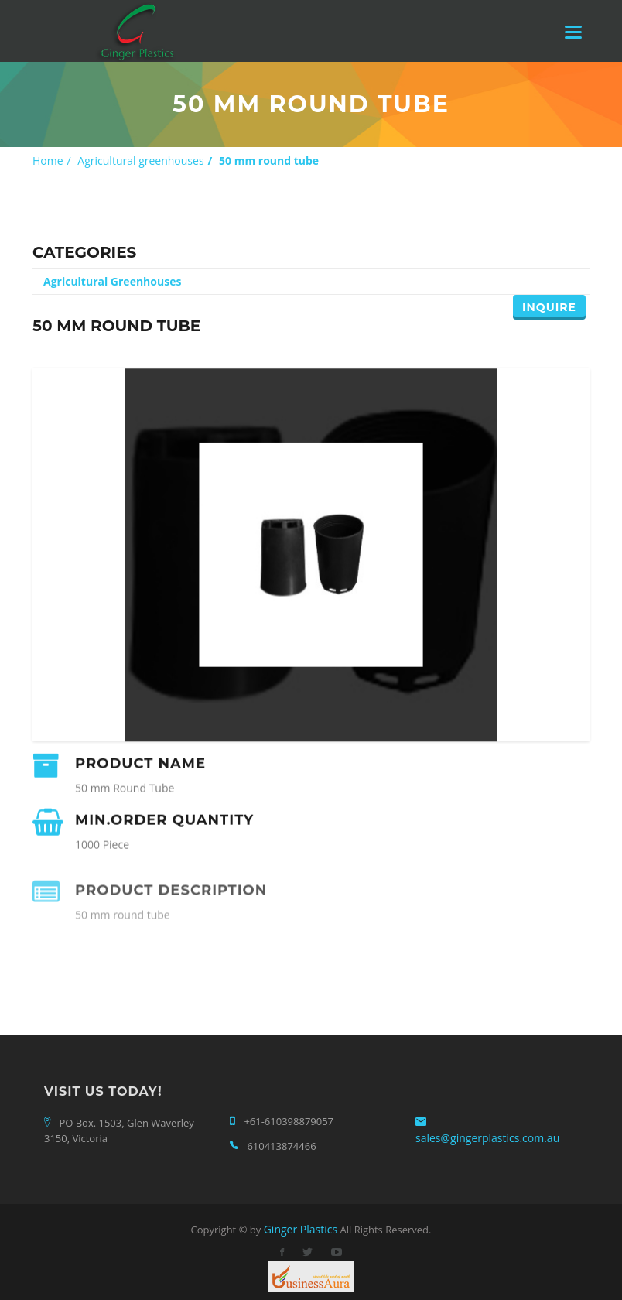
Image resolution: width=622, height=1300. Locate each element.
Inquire (549, 307)
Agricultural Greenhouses (112, 281)
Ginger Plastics (300, 1229)
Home (47, 160)
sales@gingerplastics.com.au (487, 1138)
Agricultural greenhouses (140, 160)
